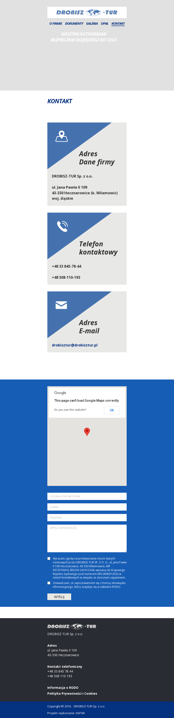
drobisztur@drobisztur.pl (75, 345)
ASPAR (80, 713)
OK (112, 410)
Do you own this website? (70, 409)
